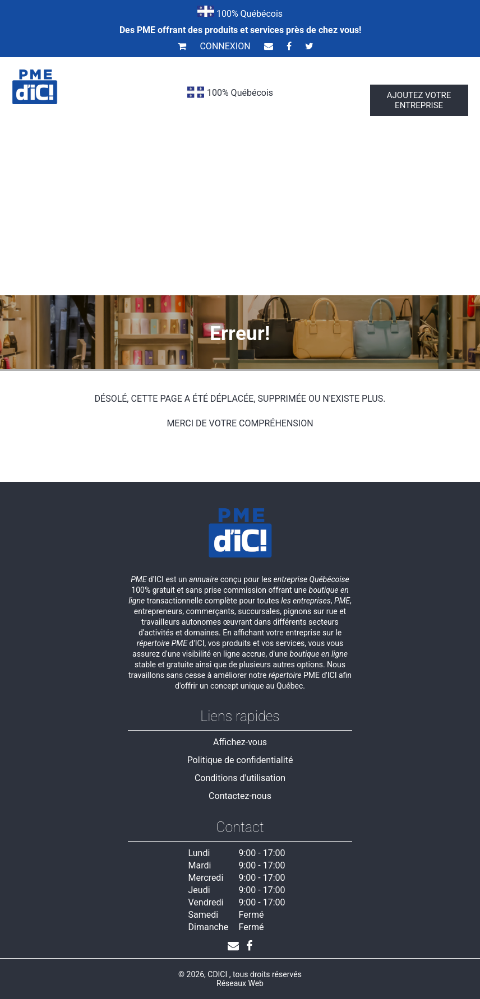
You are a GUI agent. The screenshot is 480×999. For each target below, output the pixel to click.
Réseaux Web (240, 983)
